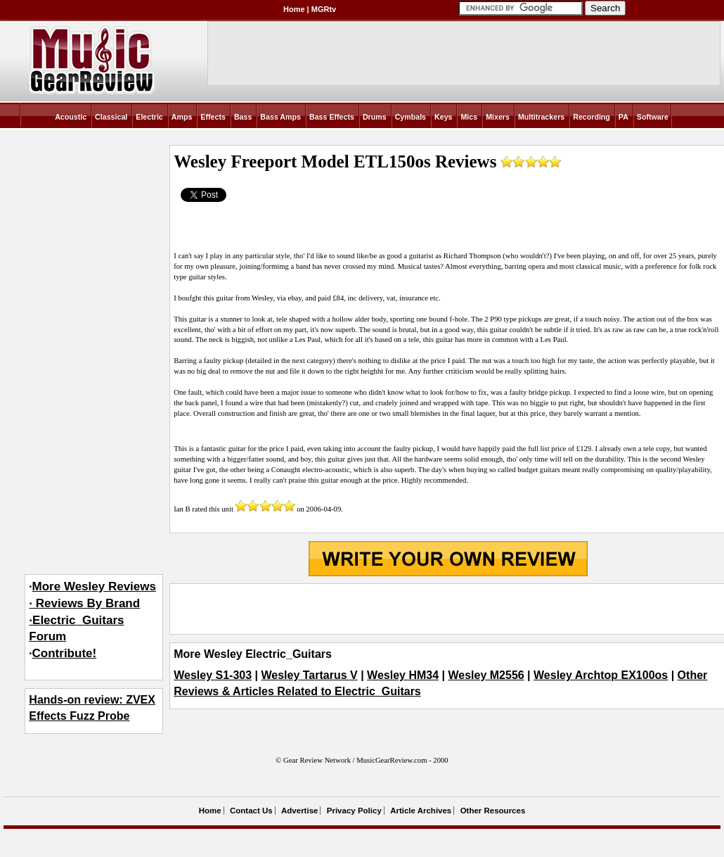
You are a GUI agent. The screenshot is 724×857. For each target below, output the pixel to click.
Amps (182, 117)
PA (623, 117)
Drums (375, 117)
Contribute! (64, 653)
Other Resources (493, 810)
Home (294, 9)
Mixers (498, 117)
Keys (443, 117)
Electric (149, 117)
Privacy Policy (354, 810)
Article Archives (420, 810)
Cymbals (410, 117)
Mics (468, 117)
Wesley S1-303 (213, 675)
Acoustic (70, 117)
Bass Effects (331, 117)
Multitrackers (541, 117)
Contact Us (251, 810)
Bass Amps (280, 117)
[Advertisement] (447, 609)
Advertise (299, 810)
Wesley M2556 (486, 675)
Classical (111, 117)
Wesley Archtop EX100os (601, 675)
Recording (591, 117)
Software (652, 117)
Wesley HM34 (403, 675)
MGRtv (323, 9)
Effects (213, 117)
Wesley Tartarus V (309, 675)
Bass (243, 117)
